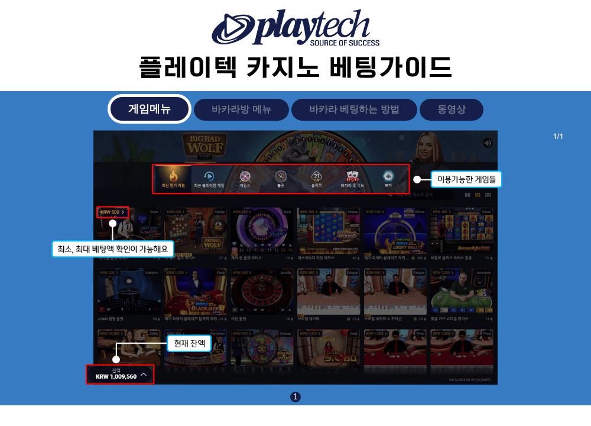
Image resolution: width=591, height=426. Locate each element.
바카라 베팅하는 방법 (354, 109)
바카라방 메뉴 (241, 109)
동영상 (451, 109)
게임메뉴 (149, 109)
